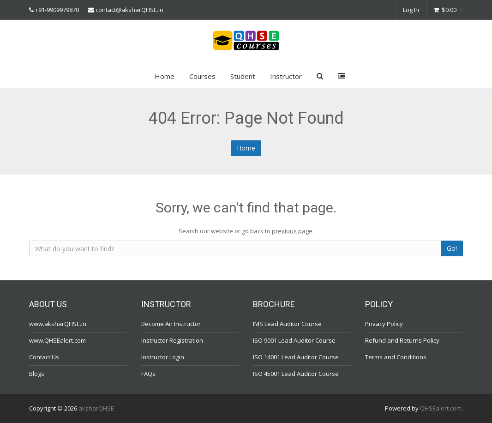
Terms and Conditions (395, 357)
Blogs (36, 373)
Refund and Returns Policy (402, 340)
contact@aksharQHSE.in (129, 10)
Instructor (286, 76)
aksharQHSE (96, 408)
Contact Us (44, 357)
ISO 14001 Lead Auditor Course (296, 357)
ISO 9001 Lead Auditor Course (294, 340)
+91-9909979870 (57, 10)
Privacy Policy (384, 324)
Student (242, 76)
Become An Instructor (171, 324)
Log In (411, 10)
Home (164, 76)
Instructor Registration (172, 340)
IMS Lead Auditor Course (287, 324)
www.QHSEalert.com (57, 340)
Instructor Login (162, 357)
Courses (202, 76)
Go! (452, 248)
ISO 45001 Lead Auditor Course (296, 373)
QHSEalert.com (441, 408)
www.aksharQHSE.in (57, 324)
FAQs (148, 373)
